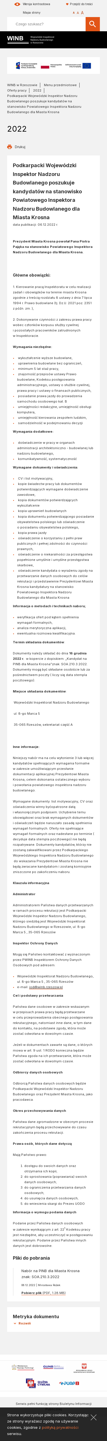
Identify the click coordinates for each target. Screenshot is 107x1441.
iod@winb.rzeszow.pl (46, 987)
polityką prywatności (60, 1427)
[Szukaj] (93, 24)
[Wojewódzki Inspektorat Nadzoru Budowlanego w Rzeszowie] (34, 40)
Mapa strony (32, 12)
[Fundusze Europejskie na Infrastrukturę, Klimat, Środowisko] (53, 65)
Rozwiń (25, 1323)
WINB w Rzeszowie (22, 85)
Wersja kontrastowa (36, 4)
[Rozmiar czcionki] (78, 13)
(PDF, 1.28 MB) (43, 1293)
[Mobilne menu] (95, 39)
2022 (37, 90)
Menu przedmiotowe (60, 85)
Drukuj (20, 147)
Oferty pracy (17, 90)
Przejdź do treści (81, 4)
